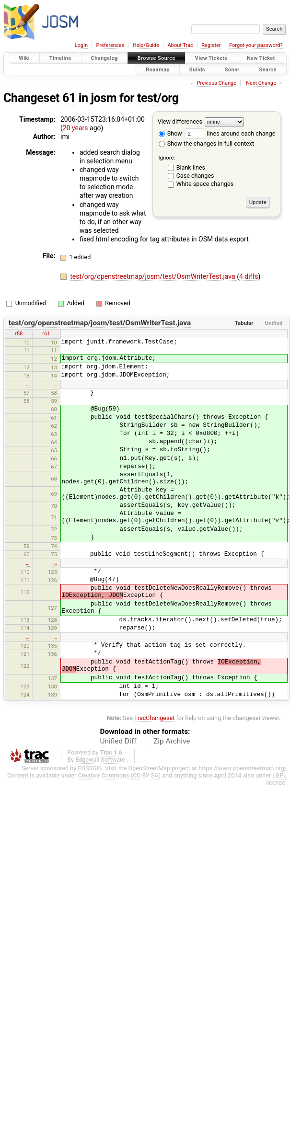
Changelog (104, 58)
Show (170, 133)
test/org (158, 98)
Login (81, 45)
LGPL (279, 775)
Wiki (24, 58)
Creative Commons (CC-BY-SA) (119, 775)
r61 (46, 333)
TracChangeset (154, 717)
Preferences (110, 45)
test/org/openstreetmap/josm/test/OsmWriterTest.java (153, 276)
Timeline (60, 58)
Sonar (232, 69)
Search (268, 69)
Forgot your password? (256, 45)
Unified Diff (118, 741)
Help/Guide (146, 45)
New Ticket (261, 58)
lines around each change (230, 133)
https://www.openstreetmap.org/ (242, 768)
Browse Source (156, 58)
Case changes (195, 175)
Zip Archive (171, 741)
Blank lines (190, 167)
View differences (180, 121)
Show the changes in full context (206, 143)
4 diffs (248, 276)
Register (210, 45)
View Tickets (211, 58)
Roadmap (158, 69)
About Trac (180, 45)
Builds (197, 69)
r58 (19, 333)
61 (69, 98)
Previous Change (216, 83)
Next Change (261, 83)
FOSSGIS (90, 768)
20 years (75, 128)
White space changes (205, 183)
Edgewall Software (100, 759)
